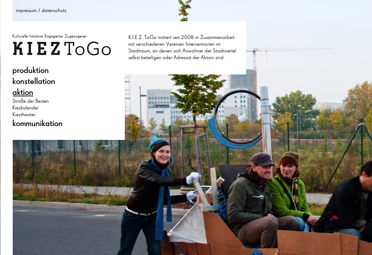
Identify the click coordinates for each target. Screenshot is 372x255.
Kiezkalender (25, 107)
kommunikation (37, 123)
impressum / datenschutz (41, 10)
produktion (30, 70)
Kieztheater (23, 114)
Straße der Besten (30, 101)
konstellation (33, 81)
